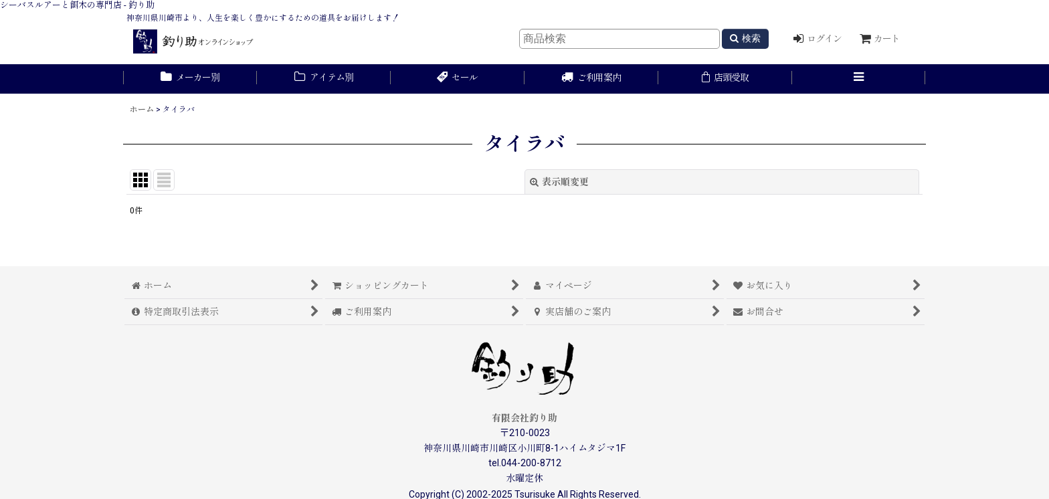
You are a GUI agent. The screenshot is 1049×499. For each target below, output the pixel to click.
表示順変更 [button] (559, 182)
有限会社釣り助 (524, 418)
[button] (859, 79)
